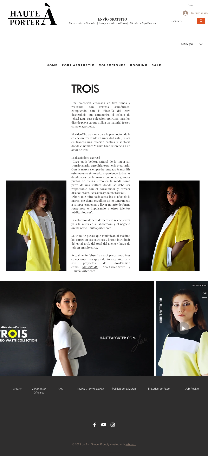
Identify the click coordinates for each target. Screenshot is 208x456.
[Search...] (180, 21)
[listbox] (191, 44)
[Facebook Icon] (94, 425)
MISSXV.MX (90, 267)
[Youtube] (103, 425)
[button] (193, 5)
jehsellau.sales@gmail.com (115, 452)
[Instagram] (113, 425)
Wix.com (131, 444)
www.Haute (87, 228)
